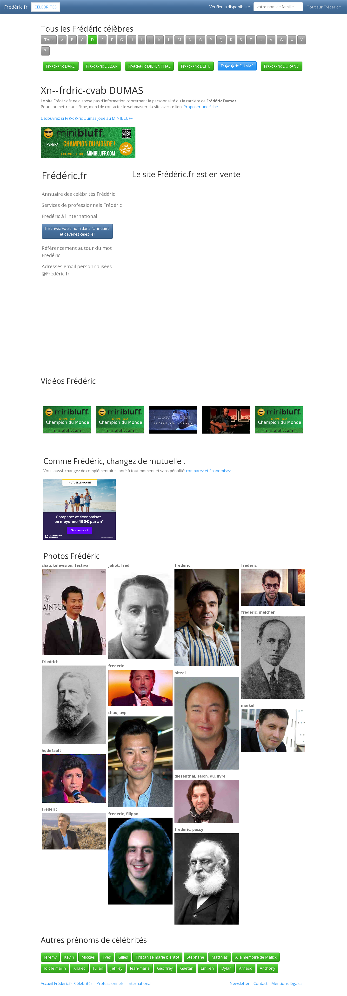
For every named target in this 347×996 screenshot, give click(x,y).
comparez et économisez (208, 470)
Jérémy (50, 957)
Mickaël (88, 957)
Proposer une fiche (200, 106)
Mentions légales (286, 983)
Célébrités (45, 7)
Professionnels (110, 983)
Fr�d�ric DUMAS (237, 66)
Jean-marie (140, 968)
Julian (98, 968)
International (139, 983)
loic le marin (55, 968)
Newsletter (240, 983)
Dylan (226, 968)
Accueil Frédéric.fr (56, 983)
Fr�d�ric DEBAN (102, 66)
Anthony (267, 968)
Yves (107, 957)
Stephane (195, 957)
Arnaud (245, 968)
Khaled (79, 968)
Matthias (220, 957)
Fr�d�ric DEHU (196, 66)
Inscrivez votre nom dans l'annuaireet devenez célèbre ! (77, 231)
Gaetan (186, 968)
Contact (260, 983)
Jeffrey (116, 968)
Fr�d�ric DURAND (281, 66)
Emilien (207, 968)
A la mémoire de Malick (256, 957)
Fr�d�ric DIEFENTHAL (149, 66)
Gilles (123, 957)
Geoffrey (165, 968)
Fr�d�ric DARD (60, 66)
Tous (48, 39)
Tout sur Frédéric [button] (322, 7)
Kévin (69, 957)
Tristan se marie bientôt (157, 957)
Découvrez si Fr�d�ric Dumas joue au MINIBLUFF (87, 118)
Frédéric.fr (16, 7)
